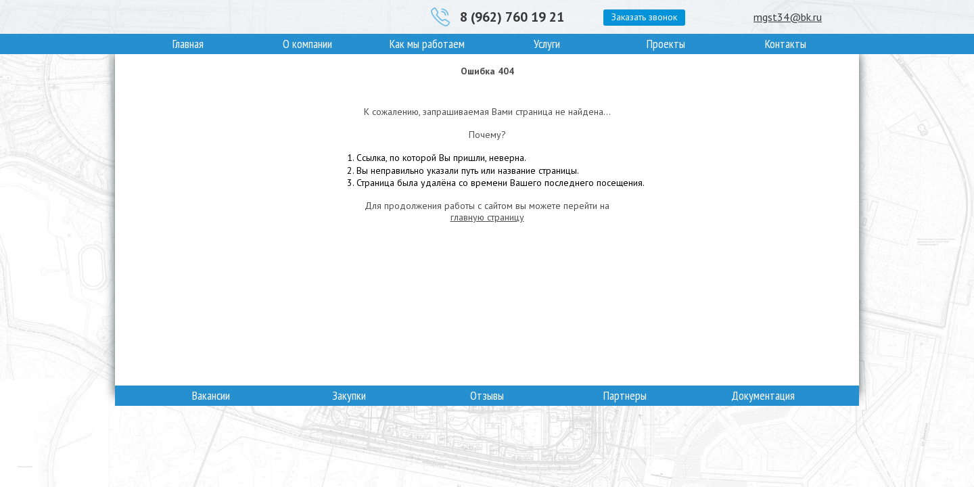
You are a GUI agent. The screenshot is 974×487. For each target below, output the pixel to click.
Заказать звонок (644, 17)
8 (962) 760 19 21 (512, 17)
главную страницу (487, 217)
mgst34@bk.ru (787, 17)
